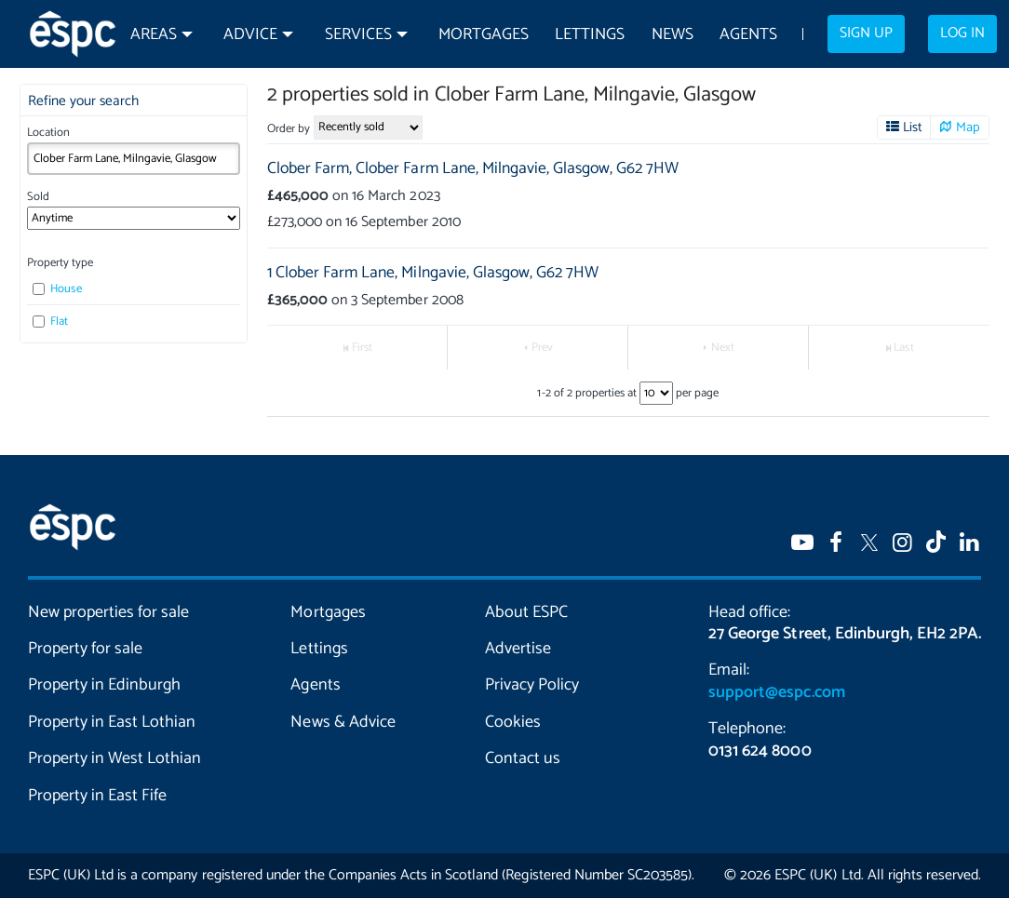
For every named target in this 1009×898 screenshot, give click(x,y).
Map (968, 127)
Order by (288, 129)
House (57, 289)
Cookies (513, 722)
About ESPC (526, 612)
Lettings (590, 34)
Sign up (866, 33)
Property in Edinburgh (104, 685)
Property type (60, 263)
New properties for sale (108, 612)
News (672, 34)
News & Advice (342, 722)
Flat (50, 321)
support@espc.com (776, 692)
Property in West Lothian (114, 758)
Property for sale (85, 649)
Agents (748, 34)
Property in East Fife (97, 796)
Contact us (522, 758)
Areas (153, 34)
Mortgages (483, 34)
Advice (250, 34)
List (912, 127)
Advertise (518, 649)
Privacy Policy (532, 685)
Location (48, 132)
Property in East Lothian (111, 722)
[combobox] (134, 158)
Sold (38, 197)
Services (358, 34)
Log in (962, 33)
